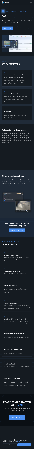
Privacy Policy (21, 441)
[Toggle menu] (31, 2)
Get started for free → (17, 230)
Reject (10, 445)
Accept (24, 445)
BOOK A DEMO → (7, 28)
